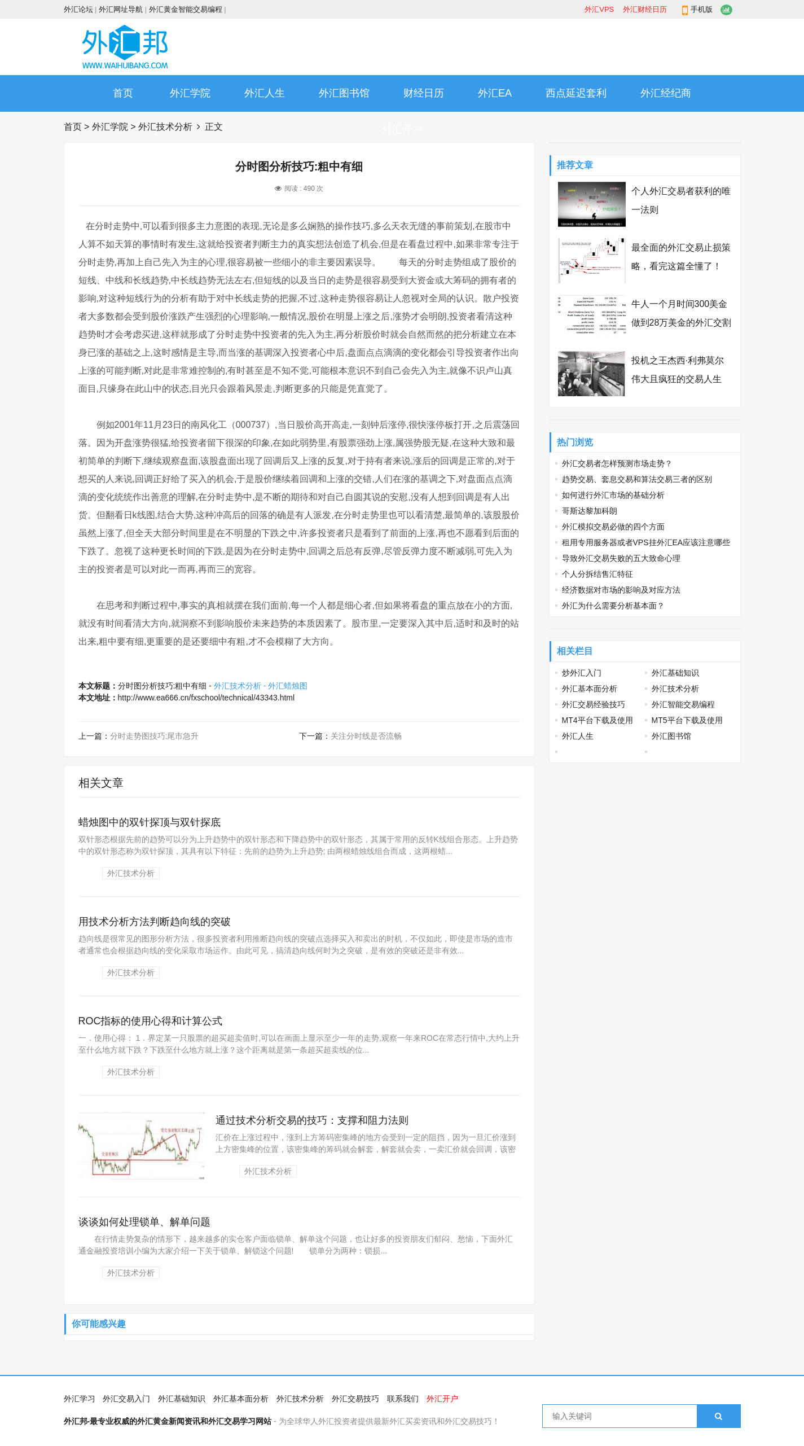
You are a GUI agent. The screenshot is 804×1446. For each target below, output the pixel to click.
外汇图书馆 (344, 93)
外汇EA (495, 93)
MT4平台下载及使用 (597, 720)
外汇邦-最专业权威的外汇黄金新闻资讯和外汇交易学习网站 (168, 1421)
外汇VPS (599, 9)
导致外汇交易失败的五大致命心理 (621, 558)
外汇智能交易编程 (683, 704)
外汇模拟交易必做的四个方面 (613, 526)
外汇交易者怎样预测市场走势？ (617, 463)
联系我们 (403, 1398)
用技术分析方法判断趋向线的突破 (154, 921)
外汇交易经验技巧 (593, 704)
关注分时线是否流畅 (366, 735)
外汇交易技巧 (355, 1398)
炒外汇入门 (581, 672)
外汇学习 (79, 1398)
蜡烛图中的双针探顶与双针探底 (149, 822)
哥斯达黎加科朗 (589, 510)
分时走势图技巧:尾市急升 (154, 735)
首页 (123, 93)
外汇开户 (402, 129)
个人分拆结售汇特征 (597, 574)
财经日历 (423, 93)
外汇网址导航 (121, 9)
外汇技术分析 (165, 127)
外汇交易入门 (126, 1398)
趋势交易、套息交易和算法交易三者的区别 (637, 479)
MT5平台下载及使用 (687, 720)
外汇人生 (264, 93)
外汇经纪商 (665, 93)
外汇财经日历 (645, 9)
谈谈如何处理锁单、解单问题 (144, 1222)
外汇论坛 (78, 9)
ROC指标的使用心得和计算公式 (150, 1021)
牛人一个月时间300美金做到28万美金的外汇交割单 (681, 322)
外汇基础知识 (675, 672)
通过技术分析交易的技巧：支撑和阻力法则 (312, 1120)
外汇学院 (190, 93)
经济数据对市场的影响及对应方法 (621, 589)
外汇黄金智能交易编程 (185, 9)
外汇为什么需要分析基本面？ (613, 605)
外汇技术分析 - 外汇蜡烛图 (260, 685)
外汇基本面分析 (589, 688)
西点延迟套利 (576, 93)
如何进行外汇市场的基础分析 (613, 494)
